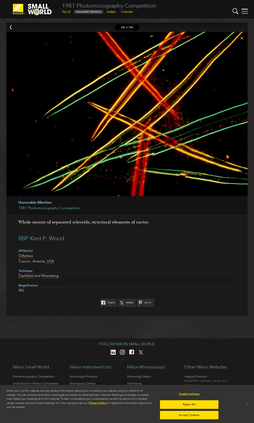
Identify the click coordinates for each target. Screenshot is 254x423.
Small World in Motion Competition (36, 383)
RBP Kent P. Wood (41, 238)
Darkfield (25, 275)
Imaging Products (195, 376)
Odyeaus (25, 255)
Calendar (127, 12)
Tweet (125, 303)
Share (107, 303)
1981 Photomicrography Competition (109, 5)
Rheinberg (50, 275)
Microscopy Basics (139, 376)
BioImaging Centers (83, 383)
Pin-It (144, 303)
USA (50, 261)
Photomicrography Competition (33, 376)
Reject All (189, 406)
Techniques (134, 383)
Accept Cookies (189, 416)
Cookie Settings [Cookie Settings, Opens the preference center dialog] (189, 395)
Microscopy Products (83, 376)
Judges (111, 11)
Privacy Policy (98, 404)
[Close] (247, 405)
